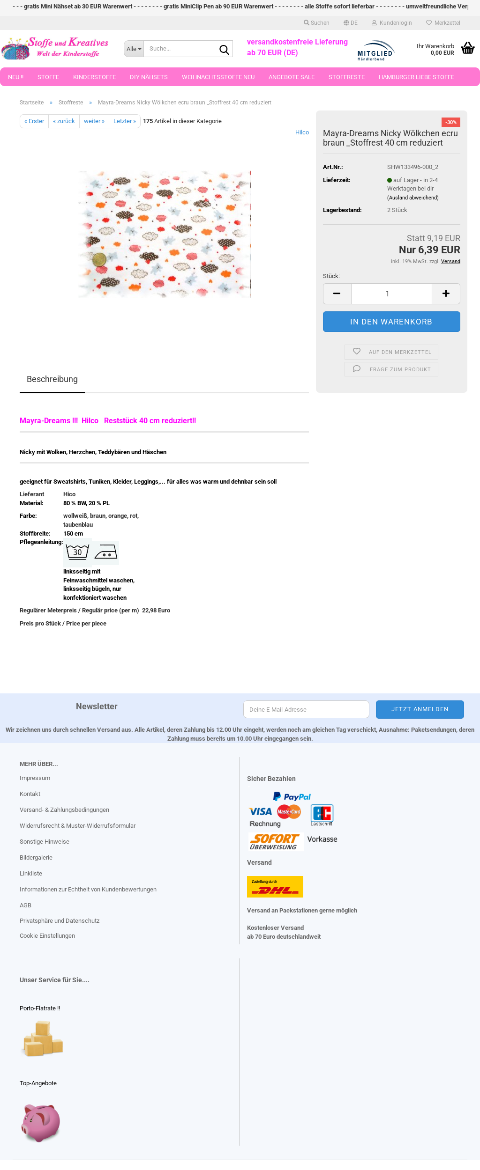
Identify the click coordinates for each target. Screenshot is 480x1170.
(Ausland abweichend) (413, 198)
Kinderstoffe (94, 79)
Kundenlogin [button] (392, 25)
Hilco (302, 132)
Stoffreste (347, 79)
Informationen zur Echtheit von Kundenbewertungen (88, 889)
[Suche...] (133, 51)
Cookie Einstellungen (47, 935)
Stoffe (48, 79)
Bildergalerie (36, 857)
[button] (351, 26)
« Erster (34, 121)
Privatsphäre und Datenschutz (59, 920)
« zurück (64, 121)
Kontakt (30, 793)
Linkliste (31, 873)
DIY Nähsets (149, 79)
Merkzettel (443, 25)
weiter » (94, 121)
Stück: (331, 276)
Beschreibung (52, 379)
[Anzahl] (391, 293)
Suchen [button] (317, 25)
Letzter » (124, 121)
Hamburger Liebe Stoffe (416, 79)
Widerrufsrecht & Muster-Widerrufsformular (77, 825)
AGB (25, 905)
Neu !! (15, 79)
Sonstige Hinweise (44, 841)
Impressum (35, 777)
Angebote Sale (292, 79)
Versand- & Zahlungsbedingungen (64, 809)
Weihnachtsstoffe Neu (218, 79)
